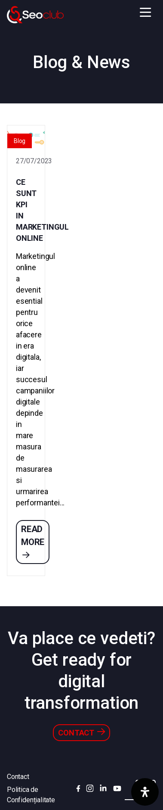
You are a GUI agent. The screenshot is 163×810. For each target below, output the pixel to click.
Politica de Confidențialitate (31, 794)
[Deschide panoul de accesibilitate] (145, 792)
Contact (81, 732)
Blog (19, 140)
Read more (32, 541)
